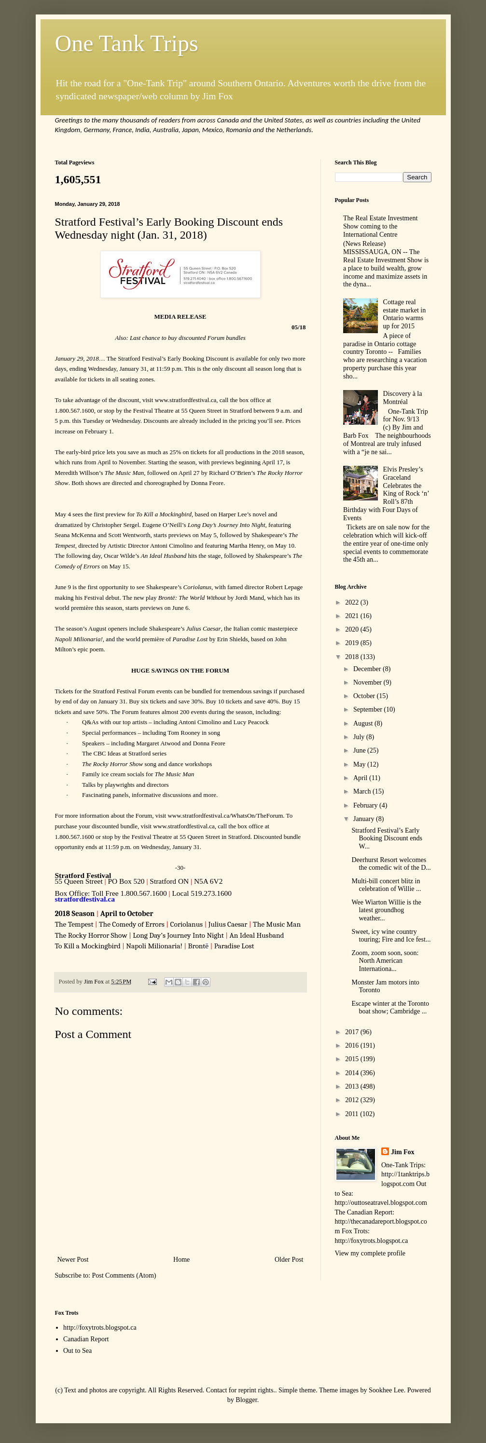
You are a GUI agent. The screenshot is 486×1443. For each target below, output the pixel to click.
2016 (353, 1045)
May (360, 764)
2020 (353, 629)
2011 (352, 1114)
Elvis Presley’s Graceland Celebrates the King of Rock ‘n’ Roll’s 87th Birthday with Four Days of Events (386, 494)
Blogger (246, 1399)
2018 (353, 657)
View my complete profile (370, 1253)
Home (181, 1259)
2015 (353, 1059)
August (364, 723)
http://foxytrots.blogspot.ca (100, 1327)
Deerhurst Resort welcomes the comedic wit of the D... (390, 864)
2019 (353, 643)
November (368, 682)
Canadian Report (86, 1339)
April (361, 778)
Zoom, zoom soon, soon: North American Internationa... (384, 961)
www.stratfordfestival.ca (186, 400)
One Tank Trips (126, 43)
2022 (353, 602)
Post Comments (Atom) (124, 1275)
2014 (353, 1073)
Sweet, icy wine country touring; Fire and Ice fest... (390, 936)
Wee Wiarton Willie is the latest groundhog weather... (386, 910)
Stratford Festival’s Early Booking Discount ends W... (386, 838)
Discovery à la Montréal (402, 397)
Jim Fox (403, 1152)
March (363, 791)
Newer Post (73, 1259)
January (364, 819)
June (360, 750)
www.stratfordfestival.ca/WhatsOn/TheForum (225, 815)
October (365, 696)
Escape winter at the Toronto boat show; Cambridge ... (390, 1007)
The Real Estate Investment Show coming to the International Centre (380, 226)
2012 (353, 1100)
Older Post (289, 1259)
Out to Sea (77, 1350)
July (359, 737)
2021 (353, 616)
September (368, 709)
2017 (353, 1032)
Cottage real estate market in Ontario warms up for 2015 (404, 314)
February (366, 805)
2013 (353, 1086)
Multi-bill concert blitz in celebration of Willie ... (386, 885)
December (368, 669)
